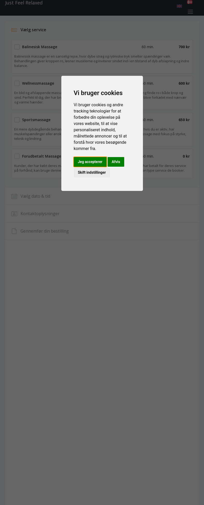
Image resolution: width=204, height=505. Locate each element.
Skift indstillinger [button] (92, 172)
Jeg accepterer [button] (90, 162)
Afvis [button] (116, 162)
